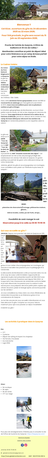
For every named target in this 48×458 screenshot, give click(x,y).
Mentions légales (24, 438)
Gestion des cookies (24, 441)
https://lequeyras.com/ (36, 434)
